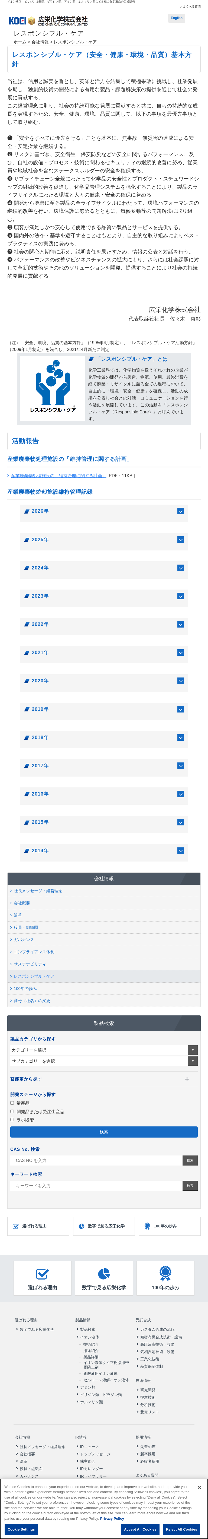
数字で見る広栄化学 (101, 1226)
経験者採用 (149, 1450)
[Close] (199, 1487)
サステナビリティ (30, 964)
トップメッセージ (95, 1442)
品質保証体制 (151, 1362)
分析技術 (147, 1397)
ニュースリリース (151, 1471)
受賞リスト (149, 1404)
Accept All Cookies (140, 1529)
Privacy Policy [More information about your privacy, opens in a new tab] (112, 1518)
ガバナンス (24, 939)
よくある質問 (192, 6)
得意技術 (147, 1390)
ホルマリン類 (91, 1398)
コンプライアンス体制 (34, 951)
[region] (104, 1509)
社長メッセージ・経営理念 (38, 890)
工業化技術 (149, 1355)
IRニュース (89, 1435)
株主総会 (87, 1450)
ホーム (20, 42)
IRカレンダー (91, 1457)
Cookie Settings (21, 1529)
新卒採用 (147, 1442)
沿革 (18, 915)
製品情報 (82, 1318)
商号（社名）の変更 (32, 1000)
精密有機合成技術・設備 (161, 1333)
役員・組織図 (26, 927)
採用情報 (142, 1427)
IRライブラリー (93, 1464)
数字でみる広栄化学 (37, 1325)
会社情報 (40, 42)
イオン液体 (89, 1333)
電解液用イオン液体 (100, 1369)
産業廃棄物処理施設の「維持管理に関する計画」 (58, 475)
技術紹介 (91, 1340)
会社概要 (22, 903)
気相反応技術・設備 (157, 1348)
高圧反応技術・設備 (157, 1340)
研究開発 (147, 1382)
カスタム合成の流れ (157, 1325)
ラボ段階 (22, 1119)
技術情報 (142, 1374)
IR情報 (80, 1427)
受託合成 (142, 1318)
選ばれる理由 (29, 1226)
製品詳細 (91, 1353)
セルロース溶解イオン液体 (106, 1376)
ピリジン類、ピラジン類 (101, 1391)
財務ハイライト (93, 1472)
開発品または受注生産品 (37, 1111)
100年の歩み (25, 988)
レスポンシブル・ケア (34, 976)
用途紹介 (91, 1347)
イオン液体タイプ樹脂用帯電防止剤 (106, 1361)
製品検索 (87, 1325)
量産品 (20, 1103)
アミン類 (87, 1383)
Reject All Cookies (181, 1529)
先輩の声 (147, 1435)
